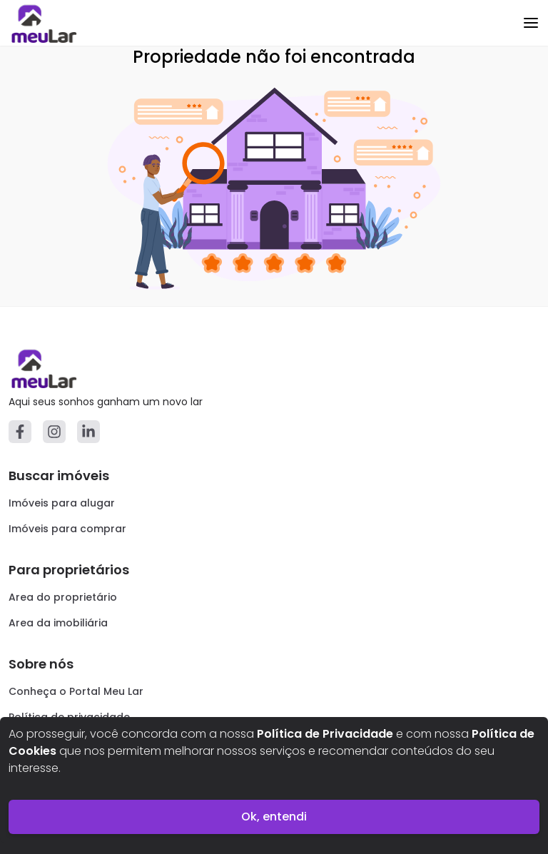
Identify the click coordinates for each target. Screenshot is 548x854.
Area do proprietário (63, 597)
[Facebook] (20, 431)
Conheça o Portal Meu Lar (76, 691)
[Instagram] (54, 431)
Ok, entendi (274, 816)
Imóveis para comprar (67, 529)
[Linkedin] (88, 431)
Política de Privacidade (325, 734)
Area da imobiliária (58, 623)
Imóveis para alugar (62, 503)
